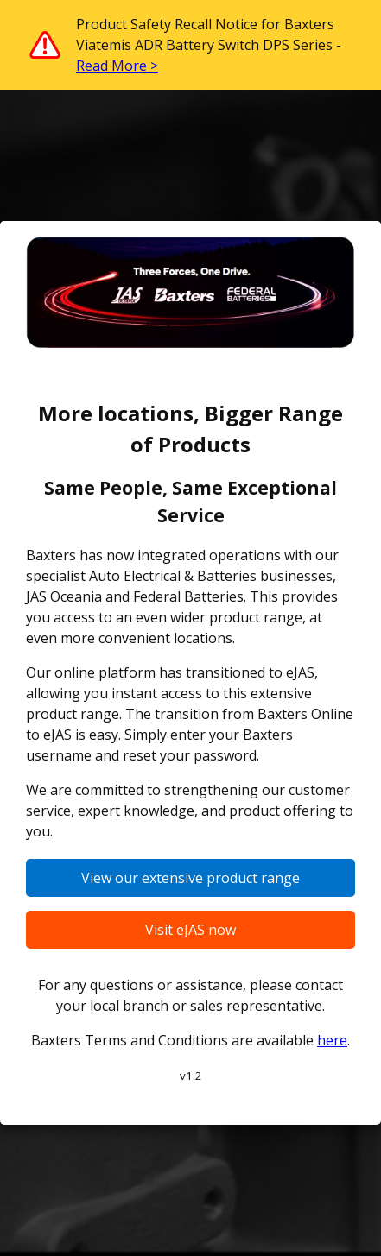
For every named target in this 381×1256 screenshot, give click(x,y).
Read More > (117, 65)
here (332, 1040)
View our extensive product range (190, 877)
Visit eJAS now (190, 929)
